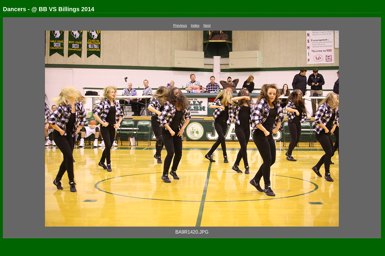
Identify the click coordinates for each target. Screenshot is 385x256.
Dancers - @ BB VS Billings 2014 (48, 9)
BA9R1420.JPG (192, 232)
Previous (180, 26)
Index (195, 26)
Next (207, 26)
